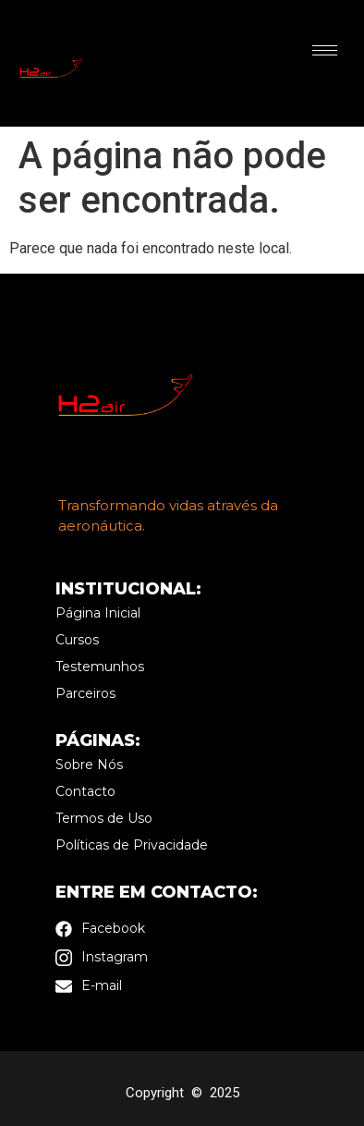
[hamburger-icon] (325, 50)
